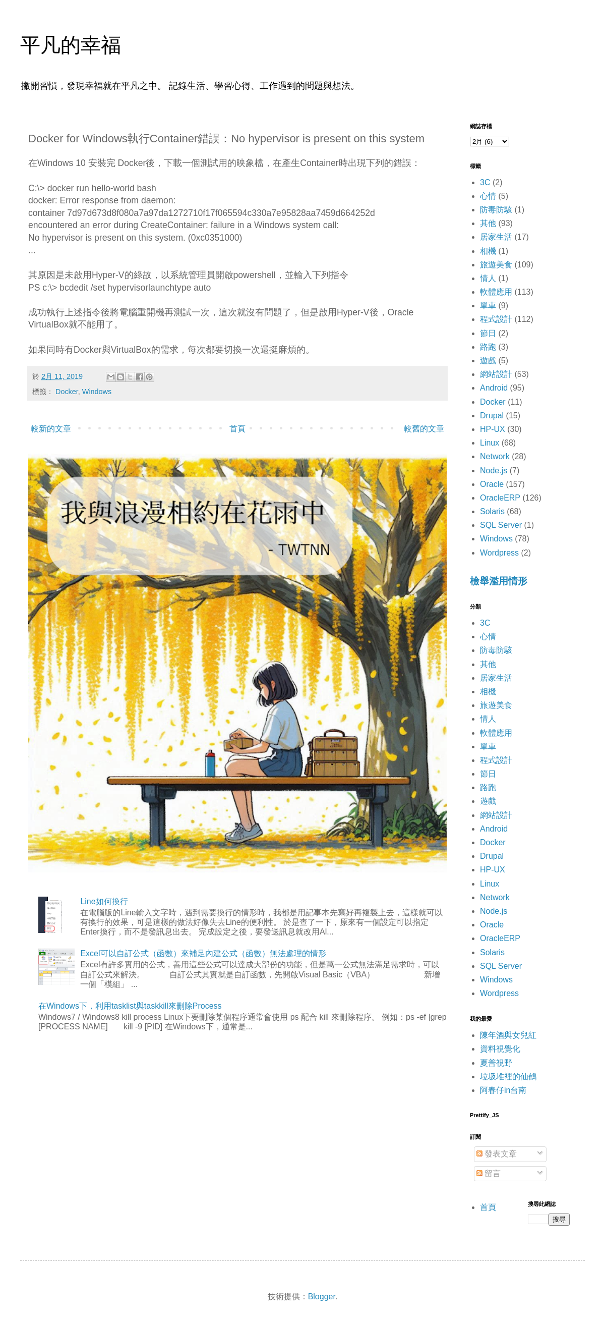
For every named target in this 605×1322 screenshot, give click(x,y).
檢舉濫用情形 (498, 581)
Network (495, 456)
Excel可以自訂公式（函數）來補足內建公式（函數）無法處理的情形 (203, 953)
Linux (489, 442)
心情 (488, 196)
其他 (488, 223)
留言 (488, 1173)
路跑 (488, 347)
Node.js (493, 470)
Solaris (492, 511)
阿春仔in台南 (503, 1090)
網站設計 (496, 374)
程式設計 (496, 319)
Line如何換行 (104, 901)
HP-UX (492, 429)
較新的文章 (51, 428)
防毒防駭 (496, 209)
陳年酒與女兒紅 (508, 1035)
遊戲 (488, 360)
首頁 (237, 428)
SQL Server (501, 525)
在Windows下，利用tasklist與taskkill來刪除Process (130, 1006)
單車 (488, 305)
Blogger (321, 1296)
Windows (96, 392)
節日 (488, 333)
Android (494, 387)
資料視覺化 (500, 1048)
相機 (488, 251)
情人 (488, 278)
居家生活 (496, 237)
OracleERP (500, 497)
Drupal (492, 415)
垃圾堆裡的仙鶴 (508, 1076)
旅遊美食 (496, 264)
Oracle (492, 484)
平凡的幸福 (70, 45)
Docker (66, 392)
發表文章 (496, 1153)
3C (485, 182)
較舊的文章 (424, 428)
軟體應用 (496, 292)
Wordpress (499, 552)
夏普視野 (496, 1063)
